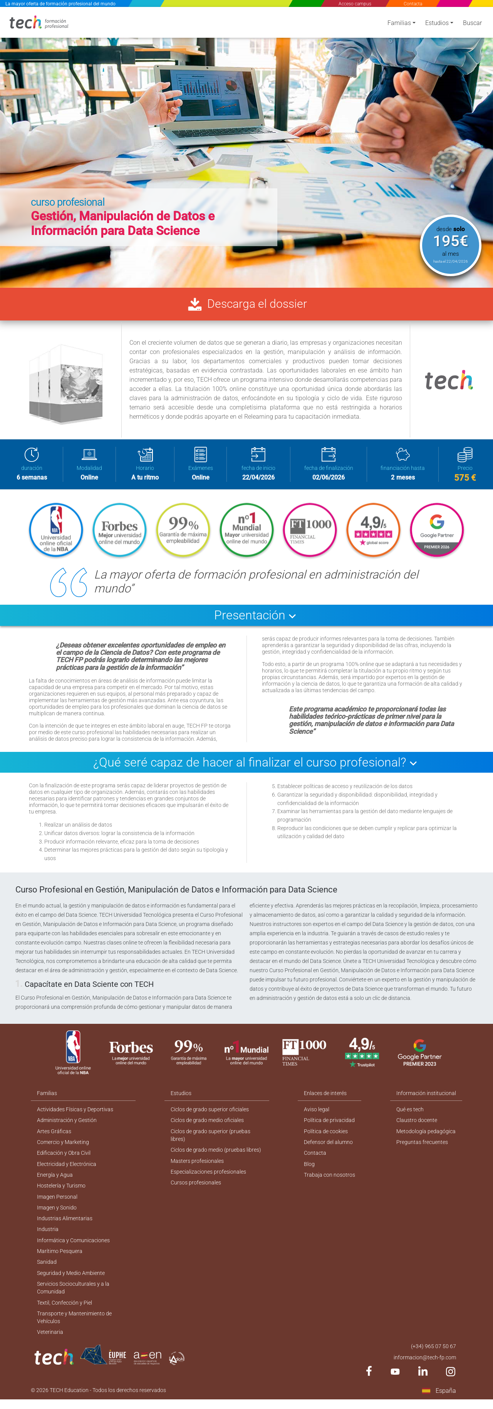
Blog (309, 1168)
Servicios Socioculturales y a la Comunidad (73, 1295)
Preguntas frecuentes (422, 1146)
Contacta (412, 4)
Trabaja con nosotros (329, 1179)
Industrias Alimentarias (64, 1224)
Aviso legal (317, 1112)
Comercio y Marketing (63, 1146)
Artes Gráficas (54, 1135)
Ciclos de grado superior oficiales (210, 1112)
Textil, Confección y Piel (64, 1310)
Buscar (472, 24)
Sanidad (47, 1269)
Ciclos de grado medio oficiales (207, 1123)
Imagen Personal (57, 1202)
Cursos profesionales (196, 1187)
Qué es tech (410, 1112)
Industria (48, 1235)
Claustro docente (416, 1123)
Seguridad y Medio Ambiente (71, 1280)
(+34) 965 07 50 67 (433, 1355)
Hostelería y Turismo (61, 1191)
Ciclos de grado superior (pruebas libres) (210, 1139)
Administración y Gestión (67, 1123)
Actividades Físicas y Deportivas (75, 1112)
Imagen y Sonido (57, 1213)
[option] (246, 146)
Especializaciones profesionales (208, 1176)
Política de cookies (326, 1135)
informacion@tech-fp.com (425, 1366)
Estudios (437, 24)
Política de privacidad (329, 1123)
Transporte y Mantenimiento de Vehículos (74, 1325)
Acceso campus (355, 4)
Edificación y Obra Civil (64, 1157)
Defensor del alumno (328, 1146)
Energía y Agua (55, 1179)
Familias (399, 24)
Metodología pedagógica (426, 1135)
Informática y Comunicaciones (73, 1246)
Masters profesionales (197, 1165)
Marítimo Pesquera (59, 1258)
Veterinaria (50, 1341)
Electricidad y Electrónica (66, 1168)
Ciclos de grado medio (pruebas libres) (216, 1154)
